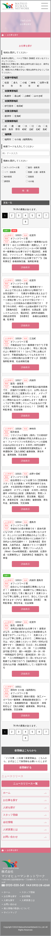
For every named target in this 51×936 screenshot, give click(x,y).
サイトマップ (10, 912)
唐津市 (8, 116)
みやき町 (38, 96)
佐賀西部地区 (11, 101)
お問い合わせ (10, 837)
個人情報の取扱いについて (17, 908)
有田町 (20, 106)
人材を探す (9, 807)
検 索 (25, 190)
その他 (31, 181)
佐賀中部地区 (11, 77)
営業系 (31, 177)
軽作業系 (8, 177)
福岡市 (8, 139)
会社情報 (8, 822)
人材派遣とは (10, 829)
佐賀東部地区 (11, 91)
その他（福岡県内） (24, 139)
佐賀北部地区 (11, 111)
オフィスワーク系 (11, 167)
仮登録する (25, 767)
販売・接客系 (34, 167)
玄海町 (17, 116)
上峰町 (27, 96)
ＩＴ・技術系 (10, 172)
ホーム (6, 792)
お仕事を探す (10, 800)
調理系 (7, 181)
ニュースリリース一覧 (25, 783)
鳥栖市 (8, 96)
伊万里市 (9, 106)
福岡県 (8, 134)
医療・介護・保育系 (36, 172)
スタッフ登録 (10, 814)
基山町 (17, 96)
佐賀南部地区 (11, 121)
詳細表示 (25, 267)
